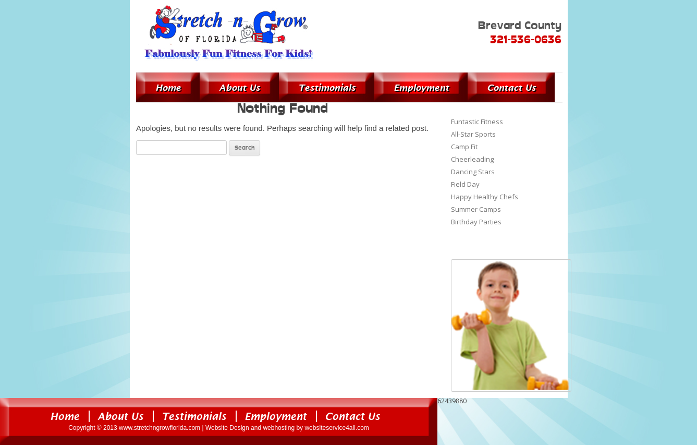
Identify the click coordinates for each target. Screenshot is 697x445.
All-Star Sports (473, 134)
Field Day (465, 184)
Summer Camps (476, 209)
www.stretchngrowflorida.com (159, 427)
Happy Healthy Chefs (484, 196)
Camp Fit (464, 146)
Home (168, 87)
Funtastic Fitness (477, 121)
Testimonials (327, 87)
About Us (239, 87)
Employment (421, 87)
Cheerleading (472, 159)
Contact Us (511, 87)
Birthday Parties (476, 221)
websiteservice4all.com (336, 427)
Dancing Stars (473, 171)
